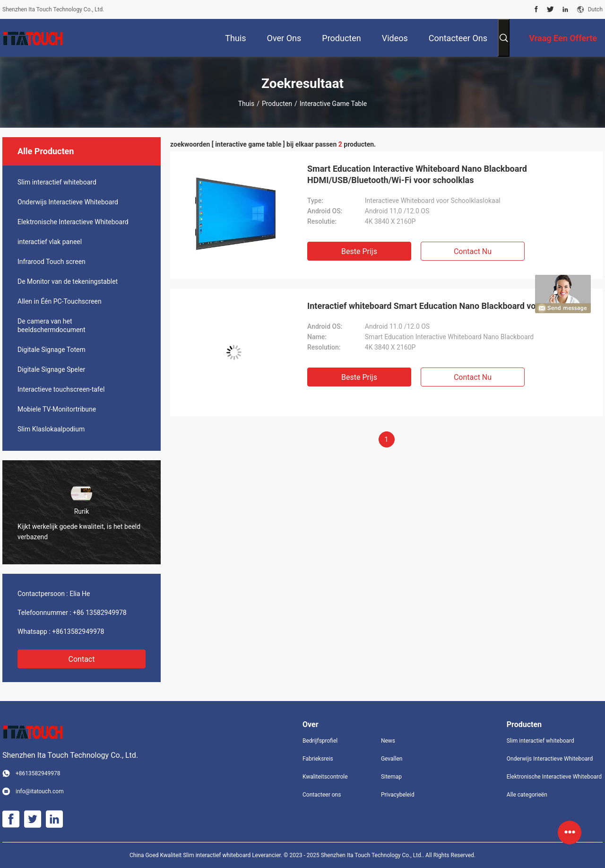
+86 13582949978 (100, 612)
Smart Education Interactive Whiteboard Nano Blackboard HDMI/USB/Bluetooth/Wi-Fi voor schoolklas (417, 174)
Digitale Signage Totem (51, 349)
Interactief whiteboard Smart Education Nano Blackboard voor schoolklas (447, 306)
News (388, 740)
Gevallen (392, 758)
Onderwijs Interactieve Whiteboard (67, 202)
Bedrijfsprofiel (319, 740)
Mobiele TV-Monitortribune (56, 409)
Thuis (246, 103)
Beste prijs (359, 251)
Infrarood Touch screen (51, 261)
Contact (82, 659)
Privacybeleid (398, 794)
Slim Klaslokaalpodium (51, 429)
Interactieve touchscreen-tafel (60, 389)
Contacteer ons (321, 794)
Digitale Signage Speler (51, 369)
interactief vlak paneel (49, 241)
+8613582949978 (78, 631)
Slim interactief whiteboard (56, 182)
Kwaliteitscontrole (325, 776)
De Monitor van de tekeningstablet (67, 281)
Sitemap (391, 776)
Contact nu (473, 251)
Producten (277, 103)
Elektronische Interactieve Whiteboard (73, 222)
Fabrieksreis (317, 758)
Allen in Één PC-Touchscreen (59, 301)
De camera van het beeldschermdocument (51, 325)
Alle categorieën (527, 794)
